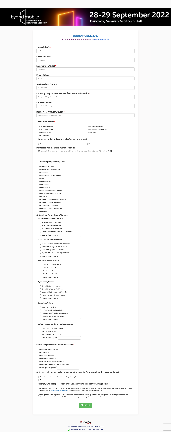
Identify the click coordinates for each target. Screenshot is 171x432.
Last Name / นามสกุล (46, 65)
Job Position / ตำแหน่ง (46, 84)
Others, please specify (60, 235)
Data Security (44, 187)
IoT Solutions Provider (49, 271)
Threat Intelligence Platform (51, 289)
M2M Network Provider (49, 274)
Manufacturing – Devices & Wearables (52, 199)
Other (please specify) (58, 367)
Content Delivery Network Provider (53, 247)
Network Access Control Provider (53, 295)
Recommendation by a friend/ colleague (53, 364)
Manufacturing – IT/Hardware (49, 202)
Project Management (96, 126)
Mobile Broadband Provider (50, 268)
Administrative (44, 132)
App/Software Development (49, 169)
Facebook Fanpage (46, 355)
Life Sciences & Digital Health (51, 328)
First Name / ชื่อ (43, 56)
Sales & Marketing (45, 129)
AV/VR (41, 178)
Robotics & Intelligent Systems (52, 316)
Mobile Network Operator (48, 205)
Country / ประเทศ (44, 102)
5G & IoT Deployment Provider (51, 250)
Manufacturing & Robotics (50, 334)
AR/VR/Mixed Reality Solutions (52, 310)
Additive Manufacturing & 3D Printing (54, 313)
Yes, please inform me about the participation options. (58, 377)
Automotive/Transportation (49, 175)
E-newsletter (44, 352)
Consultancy (43, 184)
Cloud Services (44, 181)
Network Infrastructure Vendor (50, 208)
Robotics (42, 211)
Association (43, 172)
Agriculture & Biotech (48, 331)
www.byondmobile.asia (101, 39)
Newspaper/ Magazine (47, 358)
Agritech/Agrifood (46, 166)
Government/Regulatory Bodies (50, 190)
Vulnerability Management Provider (53, 292)
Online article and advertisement (51, 361)
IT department (44, 135)
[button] (85, 106)
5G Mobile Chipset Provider (50, 225)
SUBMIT (85, 405)
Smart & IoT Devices (48, 307)
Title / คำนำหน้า (43, 47)
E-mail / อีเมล (42, 75)
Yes (40, 144)
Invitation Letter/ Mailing (48, 349)
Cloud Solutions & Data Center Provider (55, 244)
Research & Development (97, 129)
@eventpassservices (77, 429)
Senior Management (46, 126)
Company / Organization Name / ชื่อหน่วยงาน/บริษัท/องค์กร (63, 93)
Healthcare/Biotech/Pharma (49, 193)
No (89, 144)
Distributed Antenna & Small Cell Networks (56, 231)
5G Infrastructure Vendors (50, 222)
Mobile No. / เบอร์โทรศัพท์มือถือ (50, 111)
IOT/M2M (42, 196)
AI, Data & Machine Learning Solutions (54, 253)
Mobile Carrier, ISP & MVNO (50, 265)
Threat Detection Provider (50, 286)
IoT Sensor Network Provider (51, 228)
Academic (91, 132)
